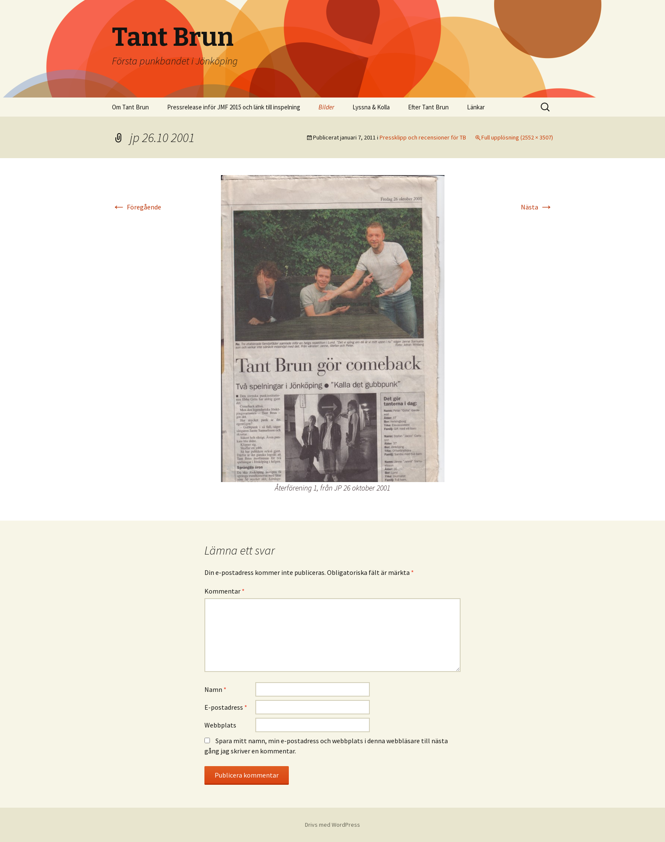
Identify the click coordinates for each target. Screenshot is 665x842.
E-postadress (225, 707)
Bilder (326, 107)
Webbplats (220, 725)
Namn (215, 689)
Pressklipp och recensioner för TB (423, 137)
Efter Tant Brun (428, 107)
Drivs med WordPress (332, 824)
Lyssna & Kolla (371, 107)
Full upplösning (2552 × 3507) (517, 137)
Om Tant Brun (130, 107)
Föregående (136, 207)
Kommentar (224, 591)
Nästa (537, 207)
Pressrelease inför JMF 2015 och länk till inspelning (233, 107)
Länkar (476, 107)
